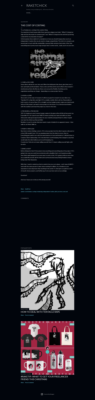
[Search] (73, 5)
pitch (56, 191)
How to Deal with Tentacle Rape (40, 311)
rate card (65, 191)
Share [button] (22, 189)
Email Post (27, 189)
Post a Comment (29, 315)
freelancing (39, 191)
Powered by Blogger (47, 394)
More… (28, 13)
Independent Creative (48, 191)
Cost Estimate (28, 191)
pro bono (60, 191)
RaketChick (36, 5)
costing (34, 191)
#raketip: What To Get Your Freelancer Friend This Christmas (44, 378)
